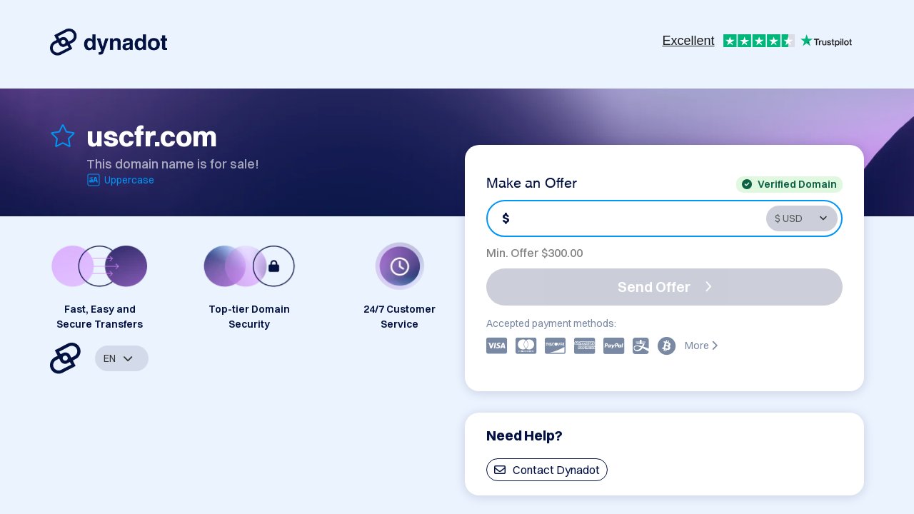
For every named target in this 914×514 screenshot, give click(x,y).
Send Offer (665, 287)
